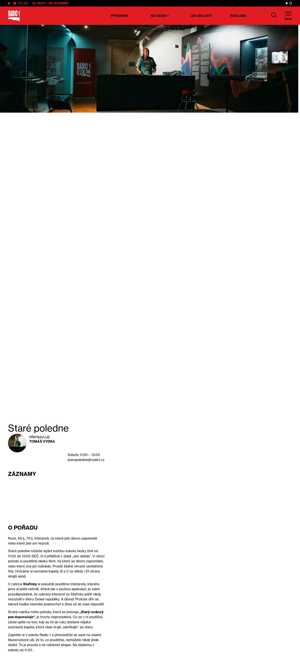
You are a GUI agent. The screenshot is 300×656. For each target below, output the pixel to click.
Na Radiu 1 (160, 16)
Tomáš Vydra (42, 441)
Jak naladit (201, 16)
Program (119, 16)
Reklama (238, 16)
